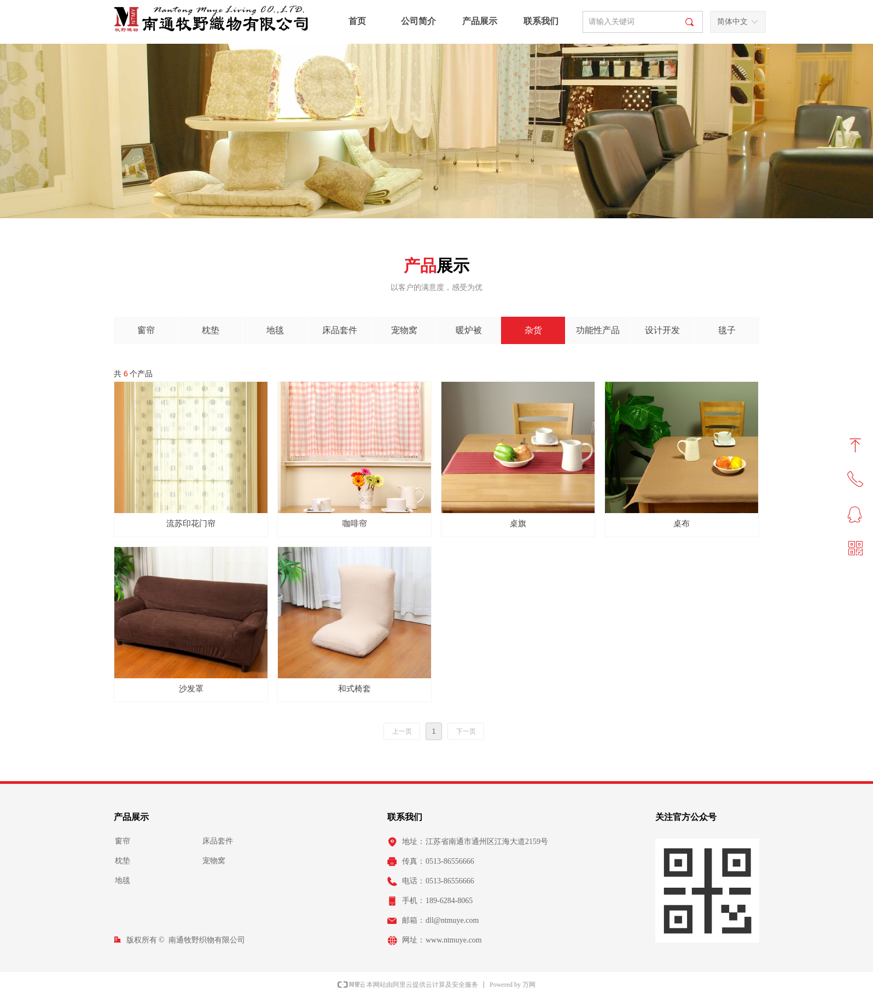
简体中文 (732, 22)
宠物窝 (404, 330)
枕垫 (210, 330)
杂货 (533, 330)
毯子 (727, 330)
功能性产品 (598, 330)
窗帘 (146, 330)
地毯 (275, 330)
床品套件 (339, 330)
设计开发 (662, 330)
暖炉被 (469, 330)
